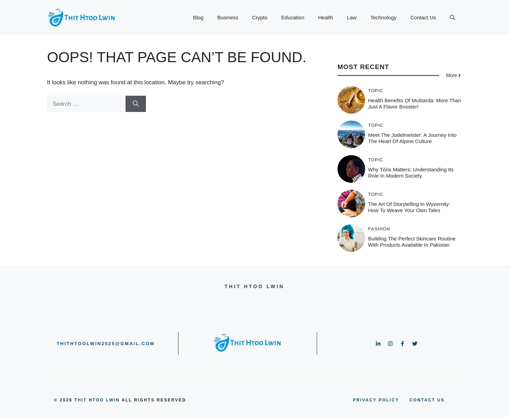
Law (352, 17)
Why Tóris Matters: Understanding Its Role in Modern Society (411, 173)
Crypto (259, 17)
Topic (376, 90)
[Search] (136, 104)
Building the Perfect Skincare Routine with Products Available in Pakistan (412, 242)
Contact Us (423, 17)
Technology (383, 17)
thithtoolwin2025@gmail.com (106, 343)
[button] (452, 17)
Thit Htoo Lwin (97, 400)
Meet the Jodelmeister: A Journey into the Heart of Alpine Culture (412, 138)
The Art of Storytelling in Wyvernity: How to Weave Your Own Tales (409, 207)
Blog (198, 17)
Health (325, 17)
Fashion (379, 229)
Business (227, 17)
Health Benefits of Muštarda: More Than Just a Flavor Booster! (414, 103)
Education (292, 17)
